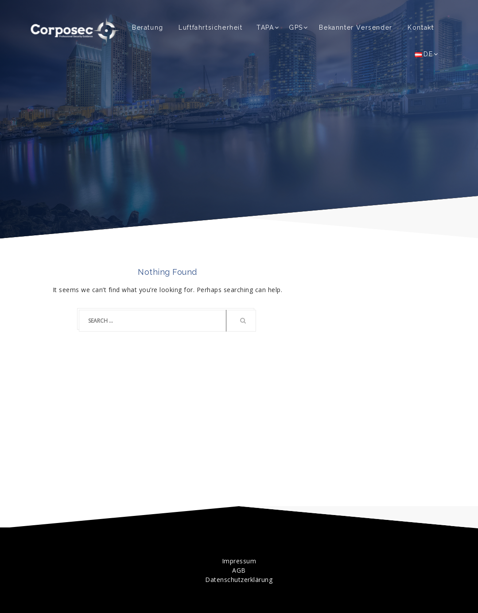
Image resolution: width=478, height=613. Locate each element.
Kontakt (421, 27)
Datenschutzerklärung (238, 579)
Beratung (147, 27)
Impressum (239, 561)
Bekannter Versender (355, 27)
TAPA (265, 27)
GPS (296, 27)
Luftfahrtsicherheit (210, 27)
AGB (239, 570)
